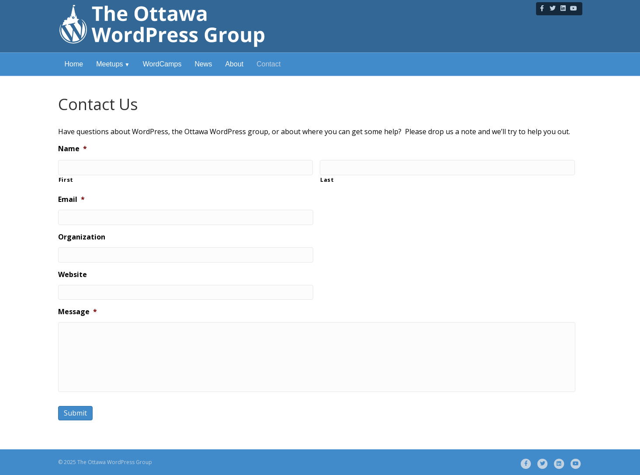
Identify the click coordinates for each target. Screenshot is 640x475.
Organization (81, 237)
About (234, 64)
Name (72, 148)
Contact (268, 64)
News (203, 64)
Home (74, 64)
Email (71, 199)
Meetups (109, 64)
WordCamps (162, 64)
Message (77, 311)
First (66, 180)
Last (327, 180)
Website (72, 274)
